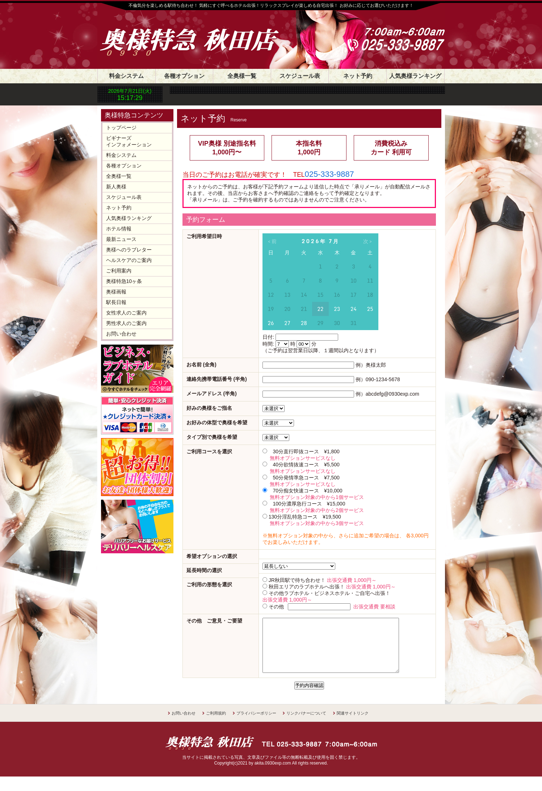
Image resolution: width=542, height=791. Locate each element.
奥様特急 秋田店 (197, 33)
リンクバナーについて (306, 724)
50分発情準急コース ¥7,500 (306, 477)
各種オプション (184, 76)
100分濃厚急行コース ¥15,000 (309, 504)
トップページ (121, 127)
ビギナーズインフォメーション (129, 141)
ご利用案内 (118, 271)
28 (304, 323)
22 (320, 309)
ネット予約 (357, 76)
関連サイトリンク (353, 724)
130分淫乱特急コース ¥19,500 (305, 517)
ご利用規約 (216, 724)
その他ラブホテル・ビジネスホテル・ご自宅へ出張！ (329, 593)
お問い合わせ (121, 334)
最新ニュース (121, 239)
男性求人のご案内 (126, 323)
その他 (276, 606)
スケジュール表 (300, 76)
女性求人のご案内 (126, 313)
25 (370, 309)
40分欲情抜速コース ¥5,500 (306, 464)
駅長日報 (116, 302)
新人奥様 (116, 187)
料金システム (126, 76)
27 (287, 323)
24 (353, 309)
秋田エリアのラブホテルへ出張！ (307, 587)
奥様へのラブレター (129, 250)
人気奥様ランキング (415, 76)
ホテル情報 (118, 229)
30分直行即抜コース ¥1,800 (306, 451)
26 (271, 323)
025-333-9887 (329, 174)
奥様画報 (116, 292)
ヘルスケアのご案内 (129, 260)
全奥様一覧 (241, 76)
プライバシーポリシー (256, 724)
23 (337, 309)
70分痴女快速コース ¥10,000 (307, 491)
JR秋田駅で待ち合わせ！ (297, 580)
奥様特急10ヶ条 (124, 281)
